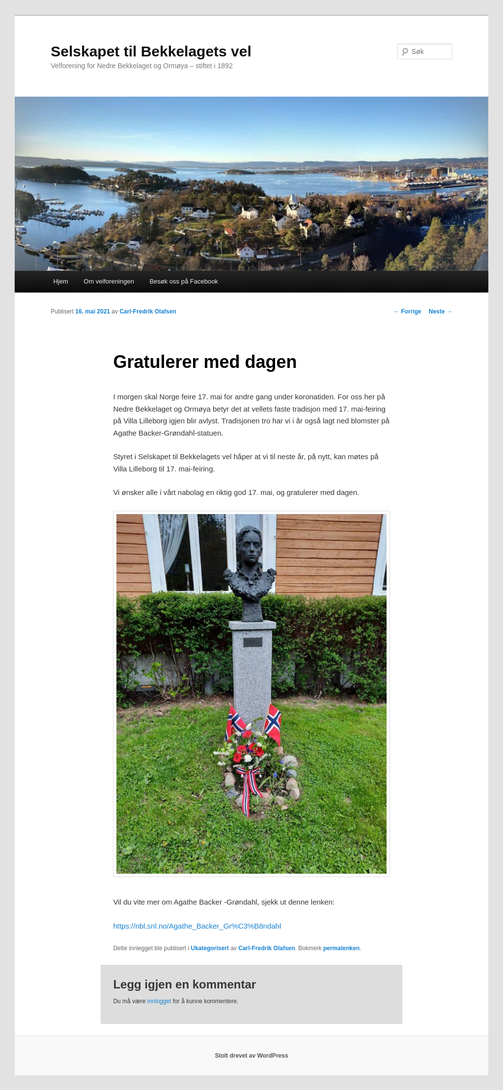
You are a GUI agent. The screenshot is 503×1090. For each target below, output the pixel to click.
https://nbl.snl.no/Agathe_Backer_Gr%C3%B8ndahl (197, 926)
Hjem (60, 281)
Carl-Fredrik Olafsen (147, 311)
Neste (440, 311)
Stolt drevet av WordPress (251, 1055)
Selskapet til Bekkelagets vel (151, 51)
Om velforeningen (109, 281)
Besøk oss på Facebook (183, 281)
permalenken (341, 948)
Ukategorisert (209, 948)
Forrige (407, 311)
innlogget (159, 1001)
